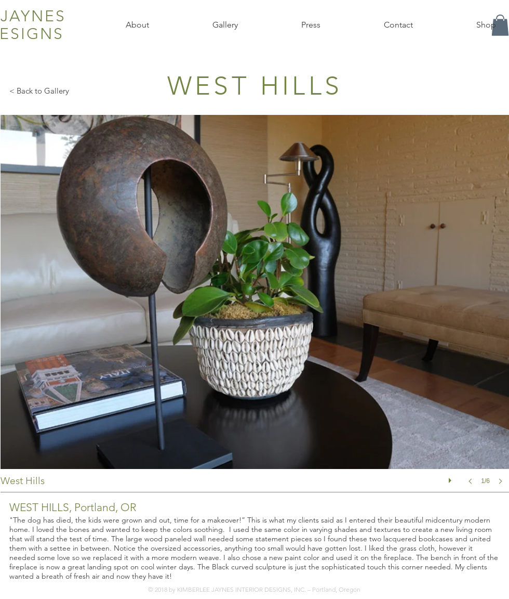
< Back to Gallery (39, 91)
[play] (451, 478)
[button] (255, 310)
